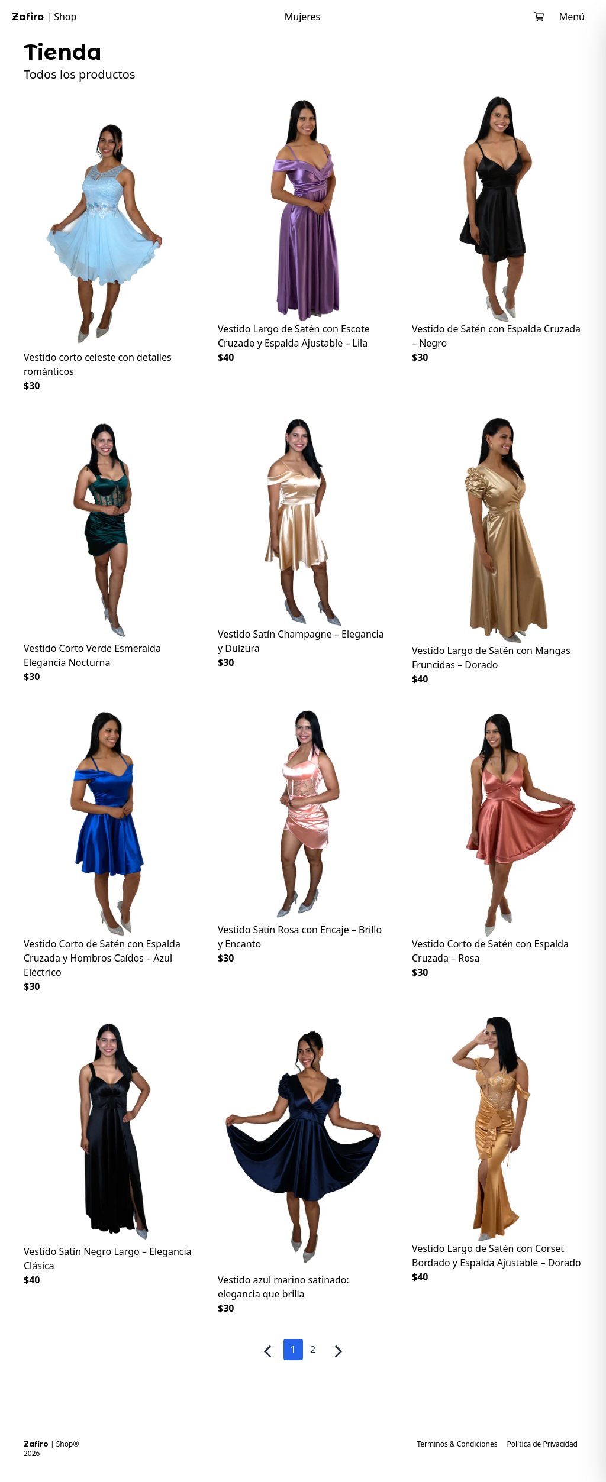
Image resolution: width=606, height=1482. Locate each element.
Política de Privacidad (542, 1444)
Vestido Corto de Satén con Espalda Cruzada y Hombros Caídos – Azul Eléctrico (102, 958)
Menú (572, 16)
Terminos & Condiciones (457, 1444)
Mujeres (303, 16)
